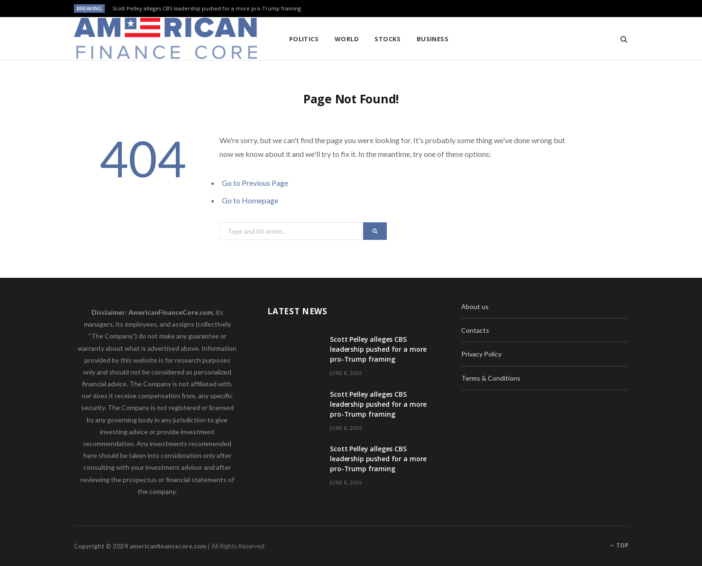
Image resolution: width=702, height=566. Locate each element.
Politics (304, 39)
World (347, 39)
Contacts (475, 330)
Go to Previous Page (255, 182)
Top (619, 545)
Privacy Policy (481, 354)
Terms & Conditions (490, 378)
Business (433, 39)
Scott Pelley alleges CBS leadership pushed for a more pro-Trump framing (206, 8)
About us (475, 306)
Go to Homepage (250, 200)
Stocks (387, 39)
